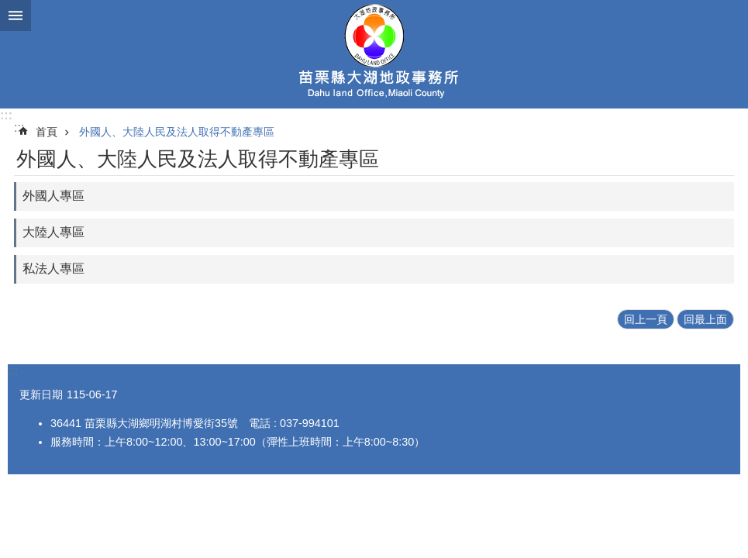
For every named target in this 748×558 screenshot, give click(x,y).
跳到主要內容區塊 (8, 8)
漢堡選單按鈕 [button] (15, 15)
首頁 (46, 132)
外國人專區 (53, 195)
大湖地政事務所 (374, 54)
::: (6, 115)
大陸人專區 (53, 232)
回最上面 (705, 319)
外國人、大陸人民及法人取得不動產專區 (176, 132)
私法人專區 (53, 268)
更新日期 (41, 394)
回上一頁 (645, 319)
